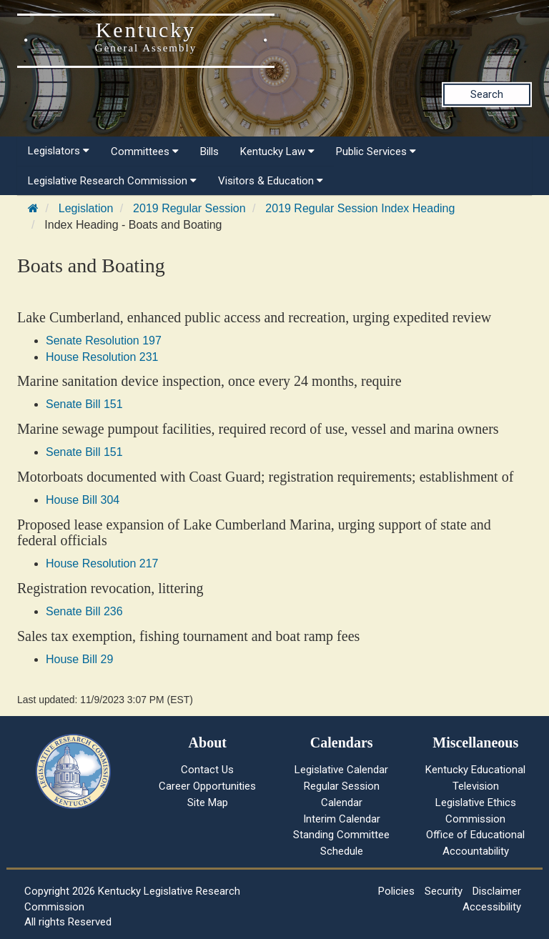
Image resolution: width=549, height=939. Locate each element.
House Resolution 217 (102, 563)
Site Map (207, 802)
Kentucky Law (277, 151)
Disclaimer (497, 891)
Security (444, 891)
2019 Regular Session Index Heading (360, 208)
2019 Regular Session (189, 208)
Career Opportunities (207, 786)
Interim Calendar (341, 819)
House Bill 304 (82, 500)
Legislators (58, 150)
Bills (209, 151)
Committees (145, 151)
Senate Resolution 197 (104, 340)
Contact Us (207, 769)
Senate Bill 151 (84, 404)
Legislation (86, 208)
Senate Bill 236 (84, 611)
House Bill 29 (79, 659)
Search (486, 94)
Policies (396, 891)
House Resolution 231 (102, 357)
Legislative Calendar (341, 769)
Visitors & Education (270, 180)
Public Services (376, 151)
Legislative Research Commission (112, 180)
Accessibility (492, 906)
